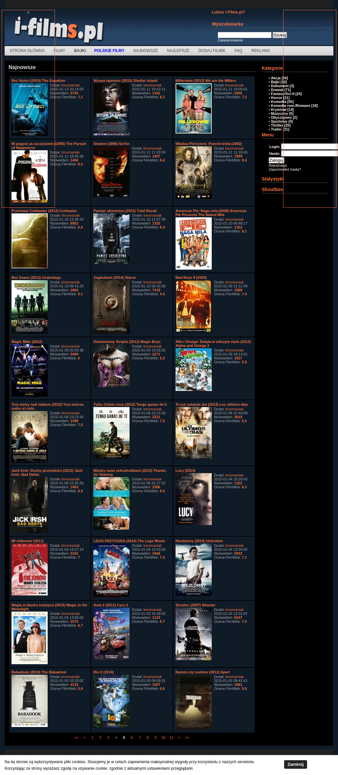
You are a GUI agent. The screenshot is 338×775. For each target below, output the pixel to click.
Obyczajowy (281, 117)
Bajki (275, 82)
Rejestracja (278, 165)
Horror (276, 98)
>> (187, 737)
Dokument (280, 86)
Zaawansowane (230, 40)
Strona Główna (27, 50)
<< (77, 737)
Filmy (59, 50)
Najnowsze (145, 50)
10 (163, 737)
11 (171, 737)
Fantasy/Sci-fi (283, 94)
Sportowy (279, 121)
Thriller (277, 125)
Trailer (276, 129)
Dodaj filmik (212, 50)
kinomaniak (70, 85)
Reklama (260, 50)
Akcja (275, 78)
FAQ (238, 50)
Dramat (277, 90)
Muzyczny (279, 113)
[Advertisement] (28, 113)
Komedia (278, 102)
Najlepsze (178, 50)
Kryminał (278, 109)
